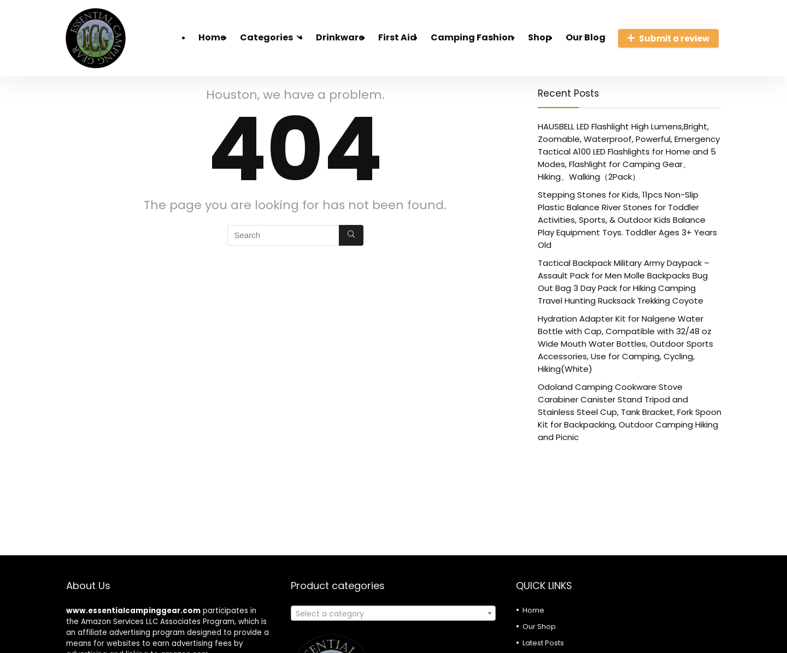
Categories (266, 37)
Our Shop (539, 626)
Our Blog (586, 37)
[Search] (351, 235)
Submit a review (668, 38)
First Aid (397, 37)
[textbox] (393, 613)
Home (212, 37)
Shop (539, 37)
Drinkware (340, 37)
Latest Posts (543, 643)
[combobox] (393, 613)
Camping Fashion (472, 37)
